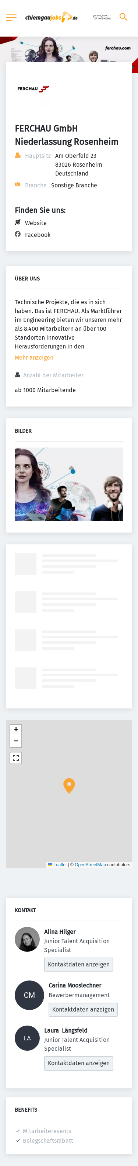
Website (36, 223)
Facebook (37, 234)
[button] (69, 786)
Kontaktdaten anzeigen (79, 964)
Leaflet (57, 864)
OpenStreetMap (90, 864)
